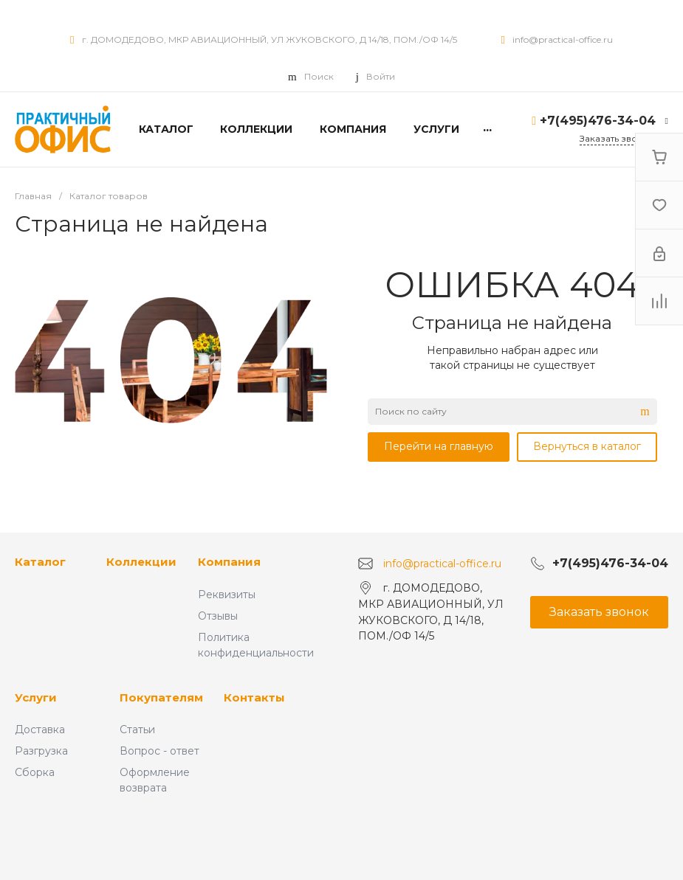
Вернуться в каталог (587, 446)
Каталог (40, 562)
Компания (229, 562)
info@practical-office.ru (562, 39)
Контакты (254, 697)
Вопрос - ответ (159, 751)
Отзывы (218, 616)
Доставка (40, 729)
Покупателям (161, 697)
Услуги (36, 697)
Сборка (35, 772)
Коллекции (141, 562)
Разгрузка (41, 751)
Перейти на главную (438, 446)
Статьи (137, 729)
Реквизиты (226, 594)
